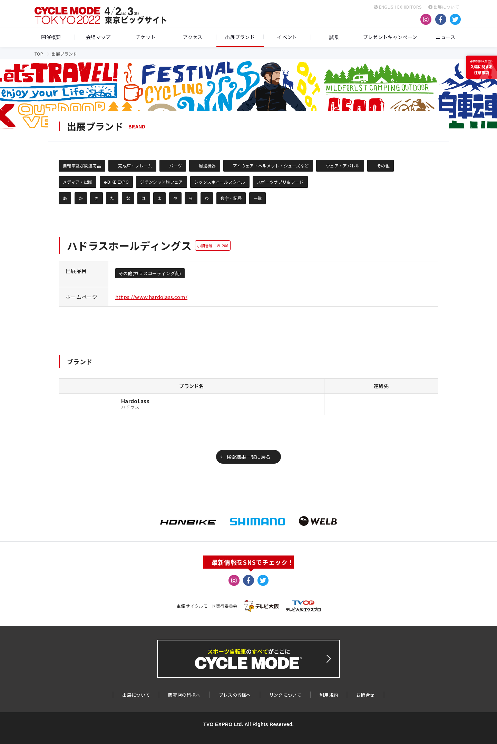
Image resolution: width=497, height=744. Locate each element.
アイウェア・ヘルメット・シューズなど (271, 165)
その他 (383, 165)
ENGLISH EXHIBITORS (397, 7)
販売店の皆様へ (184, 695)
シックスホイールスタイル (219, 182)
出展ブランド (240, 37)
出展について (443, 7)
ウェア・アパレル (343, 165)
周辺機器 (207, 165)
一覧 (257, 198)
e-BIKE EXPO (116, 182)
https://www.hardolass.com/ (151, 296)
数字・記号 (231, 198)
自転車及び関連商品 (82, 165)
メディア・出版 (77, 182)
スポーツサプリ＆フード (280, 182)
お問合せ (365, 695)
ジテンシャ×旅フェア (161, 182)
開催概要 (51, 37)
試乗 (334, 37)
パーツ (175, 165)
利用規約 (329, 695)
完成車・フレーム (135, 165)
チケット (145, 37)
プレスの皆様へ (235, 695)
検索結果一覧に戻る (248, 456)
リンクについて (285, 695)
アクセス (192, 37)
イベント (287, 37)
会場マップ (98, 37)
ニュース (445, 37)
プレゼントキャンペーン (390, 37)
